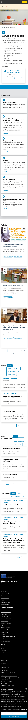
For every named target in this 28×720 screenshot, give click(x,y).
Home (3, 27)
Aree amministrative (5, 597)
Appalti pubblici (4, 624)
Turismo (2, 629)
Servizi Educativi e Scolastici (11, 448)
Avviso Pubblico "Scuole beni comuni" (13, 285)
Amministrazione (6, 590)
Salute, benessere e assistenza (8, 640)
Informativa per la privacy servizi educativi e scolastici (12, 523)
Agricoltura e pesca (5, 644)
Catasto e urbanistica (6, 626)
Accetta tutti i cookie (14, 716)
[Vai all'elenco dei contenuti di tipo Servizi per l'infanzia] (18, 256)
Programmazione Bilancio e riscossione (11, 460)
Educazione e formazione (6, 633)
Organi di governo (5, 594)
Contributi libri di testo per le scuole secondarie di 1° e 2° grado (13, 120)
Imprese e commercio (6, 622)
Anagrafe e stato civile (6, 615)
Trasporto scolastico (9, 179)
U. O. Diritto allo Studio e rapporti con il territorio (13, 71)
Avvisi (2, 656)
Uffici (2, 599)
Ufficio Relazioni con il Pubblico (9, 679)
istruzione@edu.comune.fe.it (16, 78)
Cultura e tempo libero (6, 617)
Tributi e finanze (4, 635)
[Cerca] (26, 7)
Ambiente (3, 638)
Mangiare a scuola (8, 141)
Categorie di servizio (7, 611)
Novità (3, 647)
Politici (2, 603)
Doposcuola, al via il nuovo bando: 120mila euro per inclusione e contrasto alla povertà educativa (14, 327)
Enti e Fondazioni (5, 601)
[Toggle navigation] (3, 6)
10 (15, 559)
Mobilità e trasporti (5, 631)
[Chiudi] (26, 689)
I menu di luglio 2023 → (8, 213)
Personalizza (13, 713)
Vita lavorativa (4, 620)
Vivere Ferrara (5, 659)
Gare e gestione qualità (10, 474)
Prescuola (5, 161)
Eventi (5, 663)
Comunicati (3, 654)
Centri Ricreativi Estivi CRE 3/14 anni (13, 199)
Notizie (2, 652)
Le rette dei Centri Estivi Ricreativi (13, 505)
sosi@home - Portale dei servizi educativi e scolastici (12, 397)
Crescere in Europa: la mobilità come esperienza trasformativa (13, 245)
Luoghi (2, 663)
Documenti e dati (5, 608)
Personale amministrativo (7, 606)
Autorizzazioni (4, 642)
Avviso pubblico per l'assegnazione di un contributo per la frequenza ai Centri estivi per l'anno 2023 (13, 540)
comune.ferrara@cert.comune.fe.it (10, 681)
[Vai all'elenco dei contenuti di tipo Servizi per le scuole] (8, 256)
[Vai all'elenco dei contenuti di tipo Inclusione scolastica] (18, 338)
